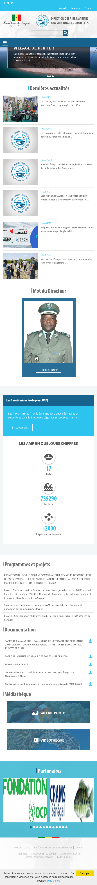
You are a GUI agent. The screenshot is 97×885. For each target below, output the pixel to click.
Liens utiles (75, 8)
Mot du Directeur (49, 369)
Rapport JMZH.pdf (90, 656)
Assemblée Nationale (70, 853)
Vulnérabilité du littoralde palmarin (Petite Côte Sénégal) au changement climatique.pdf (90, 672)
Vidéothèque (52, 740)
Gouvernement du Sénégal (43, 853)
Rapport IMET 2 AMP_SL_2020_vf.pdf (90, 641)
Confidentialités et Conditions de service (53, 847)
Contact (89, 8)
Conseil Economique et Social (39, 856)
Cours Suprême (64, 856)
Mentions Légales (22, 847)
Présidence (22, 853)
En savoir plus (20, 427)
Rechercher (65, 32)
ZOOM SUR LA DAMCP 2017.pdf (90, 664)
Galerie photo (52, 713)
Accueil (62, 8)
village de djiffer (33, 48)
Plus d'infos (53, 880)
